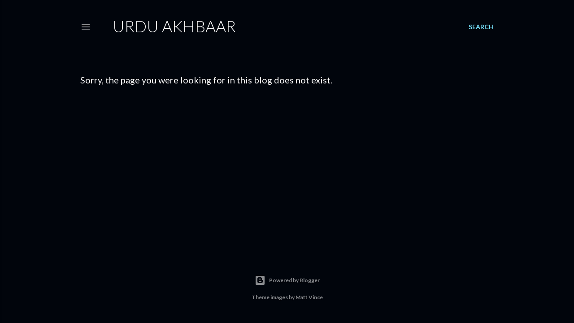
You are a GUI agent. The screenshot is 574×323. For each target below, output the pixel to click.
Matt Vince (309, 297)
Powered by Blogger (287, 280)
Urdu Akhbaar (174, 26)
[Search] (481, 27)
